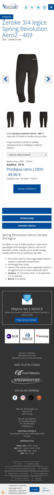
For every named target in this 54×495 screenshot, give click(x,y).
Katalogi (38, 478)
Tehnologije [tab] (27, 218)
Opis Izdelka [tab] (27, 210)
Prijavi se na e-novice (26, 320)
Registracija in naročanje (18, 473)
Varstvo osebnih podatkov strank (21, 468)
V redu (35, 489)
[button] (48, 79)
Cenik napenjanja (41, 473)
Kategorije (6, 16)
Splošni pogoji (33, 464)
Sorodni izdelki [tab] (27, 225)
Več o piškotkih (46, 489)
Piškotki (44, 468)
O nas (19, 464)
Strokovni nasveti (22, 478)
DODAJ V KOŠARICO (27, 188)
